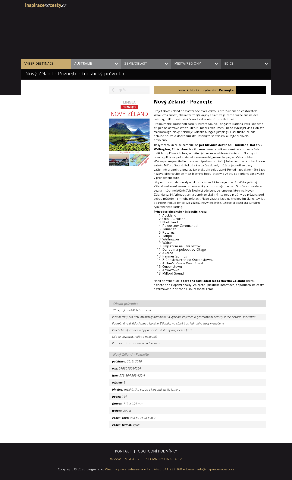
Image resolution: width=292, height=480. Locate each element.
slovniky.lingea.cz (164, 459)
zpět (122, 90)
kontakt (123, 451)
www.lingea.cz (125, 459)
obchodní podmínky (157, 451)
